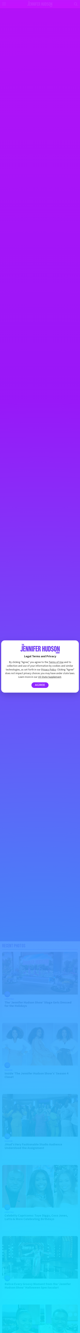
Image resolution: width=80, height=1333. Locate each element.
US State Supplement (49, 677)
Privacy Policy (48, 669)
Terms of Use (56, 662)
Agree (40, 685)
